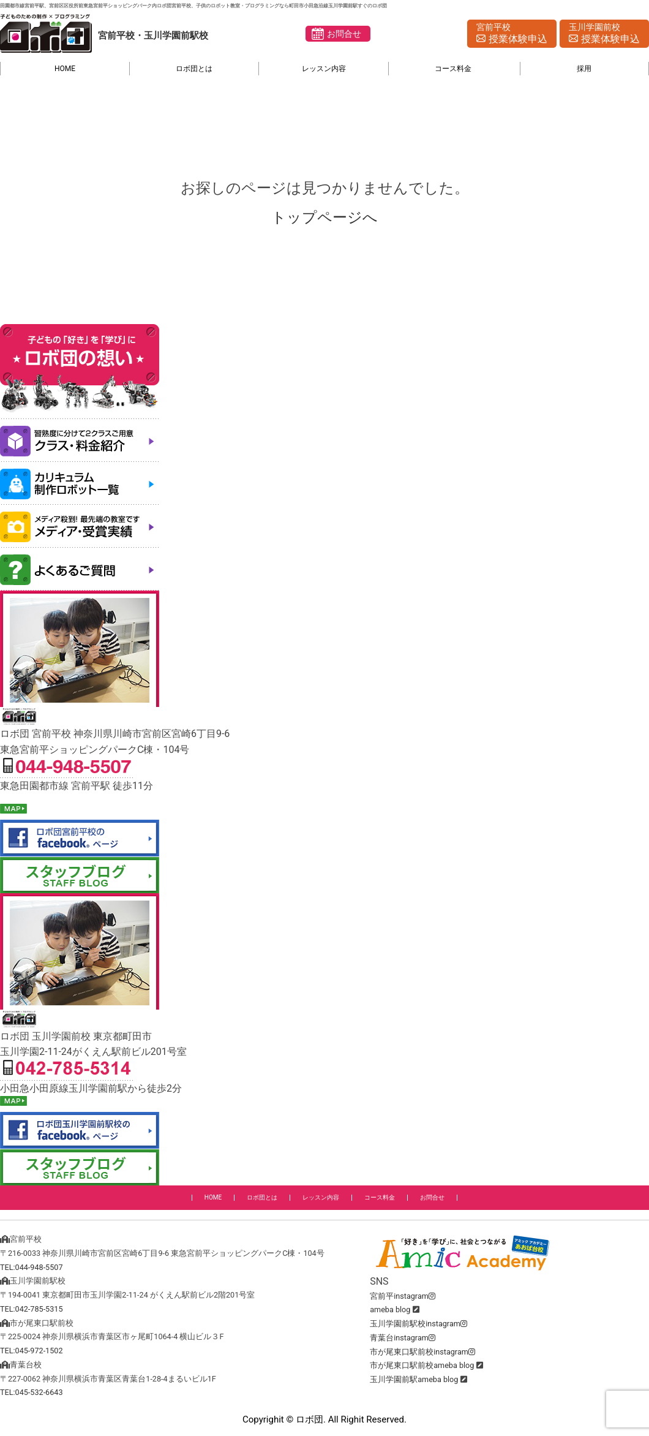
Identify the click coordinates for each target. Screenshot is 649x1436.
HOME (64, 68)
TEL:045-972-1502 (31, 1350)
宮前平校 (511, 34)
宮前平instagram (402, 1296)
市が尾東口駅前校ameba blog (422, 1365)
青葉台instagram (402, 1337)
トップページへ (324, 217)
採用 (584, 68)
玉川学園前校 (604, 34)
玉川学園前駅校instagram (418, 1323)
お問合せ (344, 34)
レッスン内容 (324, 68)
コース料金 (453, 68)
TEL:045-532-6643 (31, 1392)
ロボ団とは (194, 68)
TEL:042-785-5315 (31, 1308)
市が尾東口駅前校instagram (422, 1351)
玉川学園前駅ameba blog (414, 1379)
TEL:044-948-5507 (31, 1267)
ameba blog (390, 1309)
